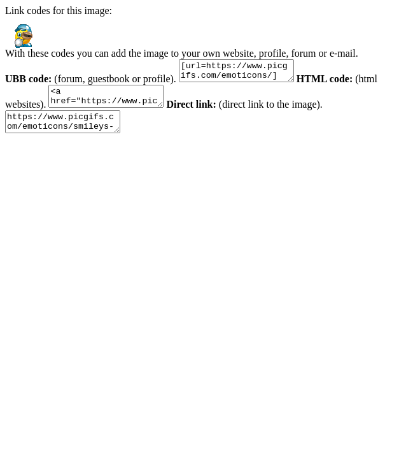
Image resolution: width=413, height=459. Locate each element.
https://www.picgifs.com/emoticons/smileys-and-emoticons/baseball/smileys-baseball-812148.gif (69, 131)
